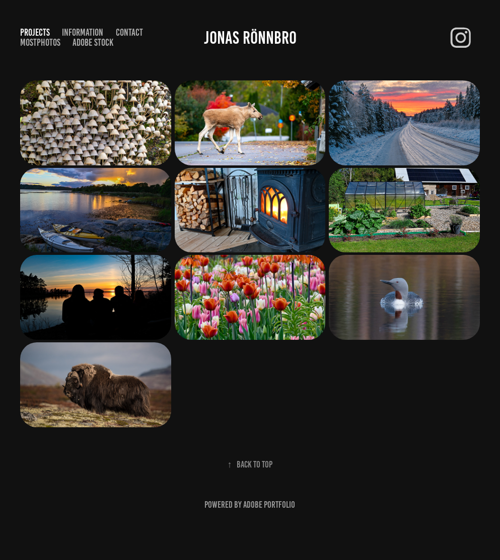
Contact (129, 32)
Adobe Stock (93, 42)
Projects (35, 32)
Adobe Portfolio (269, 505)
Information (82, 32)
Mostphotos (40, 42)
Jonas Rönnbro (250, 37)
